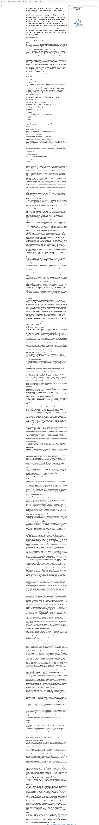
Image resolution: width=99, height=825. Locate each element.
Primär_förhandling (79, 29)
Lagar (8, 1)
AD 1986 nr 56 (56, 553)
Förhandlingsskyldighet (80, 26)
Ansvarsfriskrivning (56, 824)
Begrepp (35, 1)
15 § (80, 10)
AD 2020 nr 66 (43, 58)
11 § (77, 10)
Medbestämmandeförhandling (81, 28)
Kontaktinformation (65, 824)
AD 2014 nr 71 (41, 544)
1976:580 (84, 10)
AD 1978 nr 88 (56, 541)
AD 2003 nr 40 (59, 557)
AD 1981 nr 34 (64, 541)
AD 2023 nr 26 (3, 5)
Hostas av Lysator (72, 824)
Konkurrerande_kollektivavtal (81, 27)
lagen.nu (3, 1)
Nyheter (40, 1)
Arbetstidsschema (79, 25)
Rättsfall (13, 1)
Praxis (30, 1)
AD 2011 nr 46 (48, 553)
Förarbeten (18, 1)
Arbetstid (77, 23)
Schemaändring (78, 30)
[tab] (83, 6)
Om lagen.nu (49, 824)
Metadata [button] (71, 5)
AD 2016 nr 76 (47, 521)
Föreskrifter (25, 1)
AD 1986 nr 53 (28, 529)
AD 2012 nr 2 (62, 528)
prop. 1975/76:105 (33, 521)
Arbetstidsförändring (79, 24)
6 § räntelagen (41, 149)
